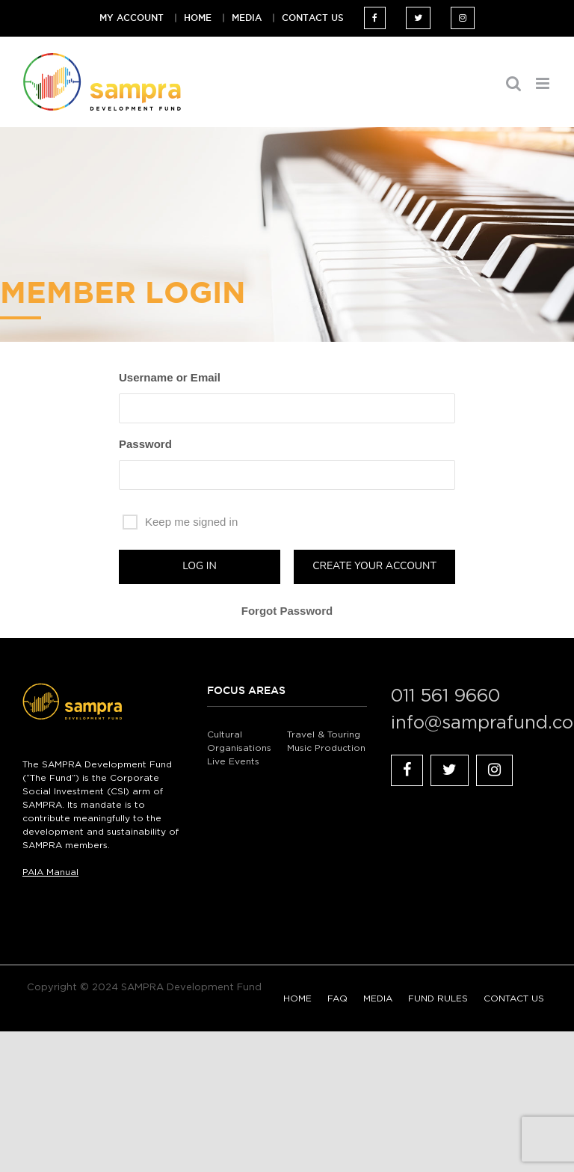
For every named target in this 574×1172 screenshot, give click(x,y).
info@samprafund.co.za (471, 723)
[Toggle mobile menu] (544, 83)
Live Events (233, 761)
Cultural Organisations (239, 741)
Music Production (326, 747)
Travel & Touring (323, 734)
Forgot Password (287, 610)
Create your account (374, 566)
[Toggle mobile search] (513, 83)
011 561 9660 (445, 696)
